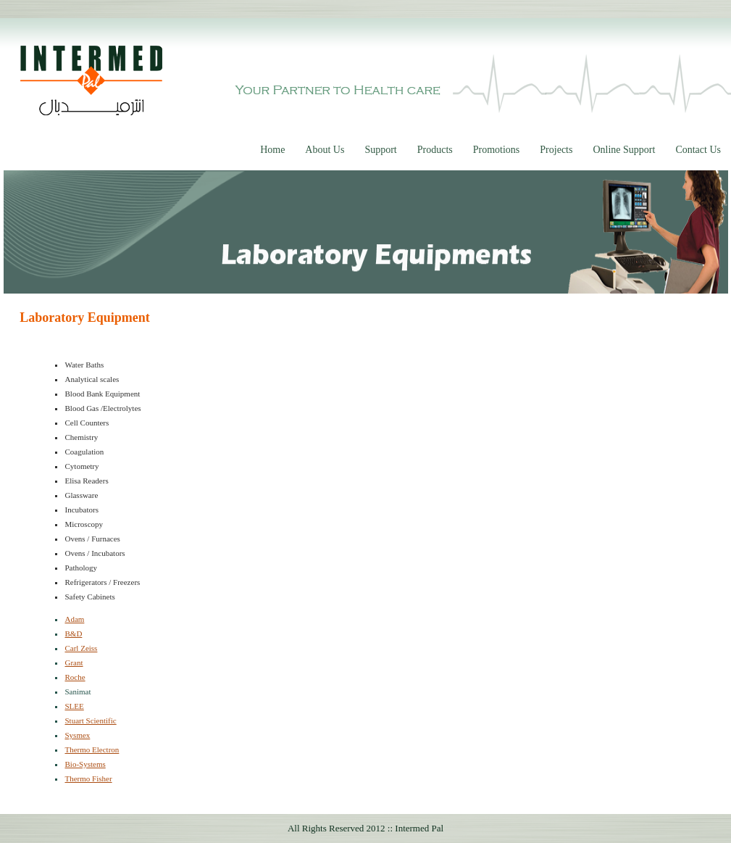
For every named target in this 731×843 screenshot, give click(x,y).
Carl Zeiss (80, 648)
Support (380, 149)
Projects (556, 149)
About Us (324, 149)
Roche (74, 677)
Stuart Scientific (90, 720)
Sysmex (77, 735)
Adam (74, 619)
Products (435, 149)
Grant (73, 662)
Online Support (624, 149)
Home (272, 149)
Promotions (496, 149)
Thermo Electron (91, 749)
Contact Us (698, 149)
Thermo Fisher (88, 778)
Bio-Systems (84, 764)
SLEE (73, 706)
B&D (73, 633)
